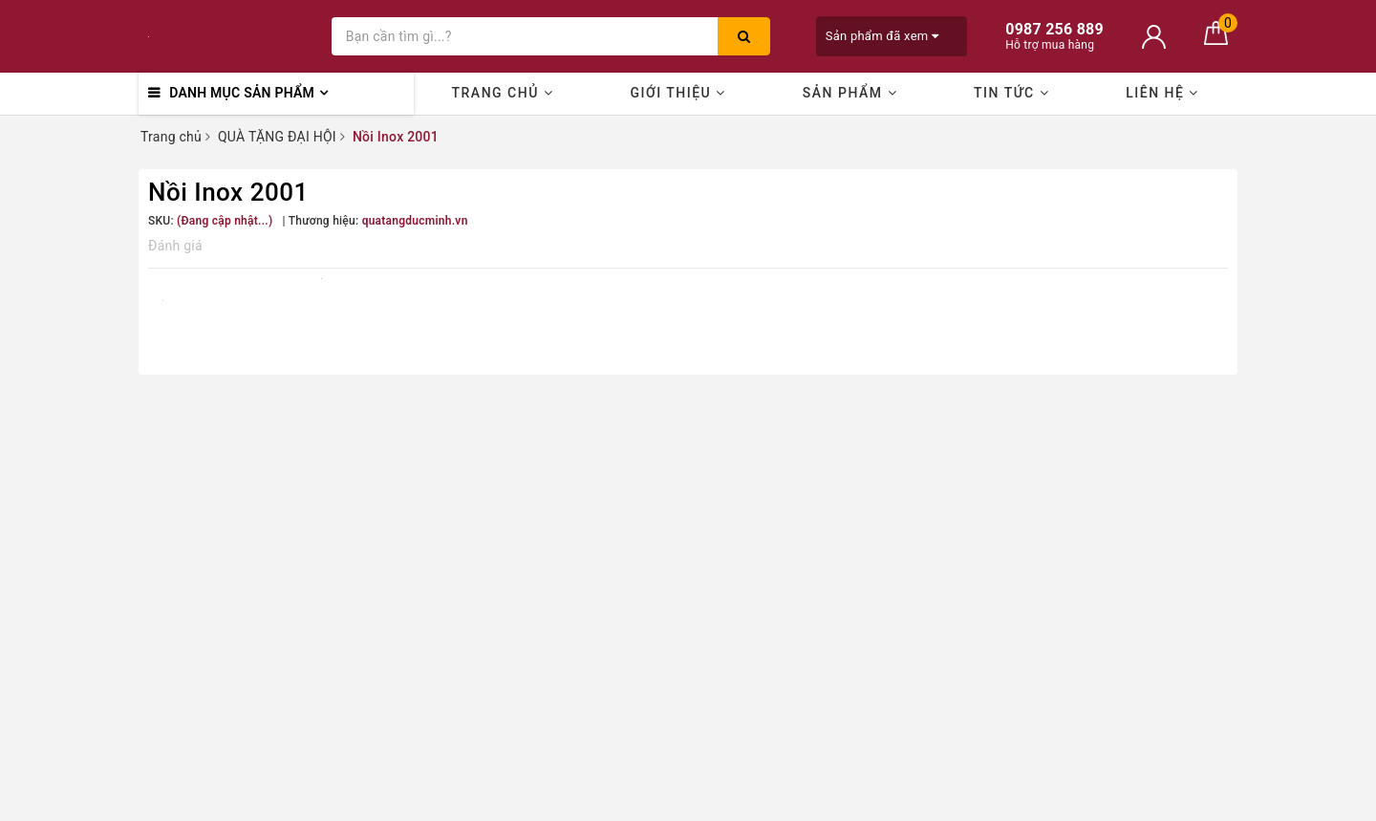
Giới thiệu (677, 92)
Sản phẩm (850, 92)
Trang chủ (503, 92)
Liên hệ (1162, 92)
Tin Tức (1011, 92)
